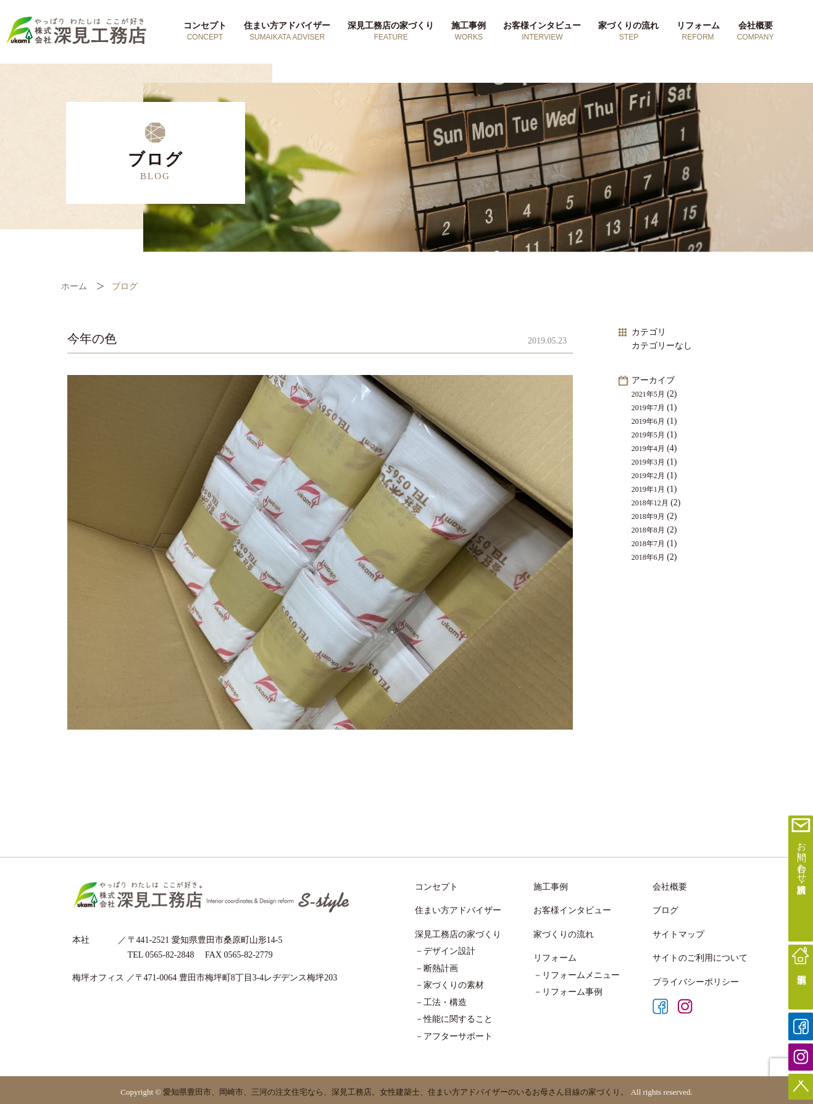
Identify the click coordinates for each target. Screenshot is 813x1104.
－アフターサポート (454, 1036)
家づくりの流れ (628, 31)
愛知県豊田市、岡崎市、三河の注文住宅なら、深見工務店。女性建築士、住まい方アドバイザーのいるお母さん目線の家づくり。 (395, 1092)
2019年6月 (648, 421)
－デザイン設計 (445, 951)
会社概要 (755, 31)
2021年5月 (648, 394)
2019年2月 (648, 475)
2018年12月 (650, 503)
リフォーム (698, 31)
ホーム (74, 286)
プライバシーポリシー (695, 982)
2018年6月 (648, 557)
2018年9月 (648, 516)
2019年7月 (648, 407)
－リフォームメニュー (576, 975)
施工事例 (468, 31)
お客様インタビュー (542, 31)
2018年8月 (648, 530)
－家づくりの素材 (449, 985)
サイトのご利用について (700, 958)
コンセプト (205, 31)
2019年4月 (648, 448)
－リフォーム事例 (567, 992)
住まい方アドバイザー (287, 31)
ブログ (665, 910)
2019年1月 (648, 489)
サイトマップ (678, 934)
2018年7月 (648, 543)
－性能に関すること (454, 1019)
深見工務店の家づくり (391, 31)
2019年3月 (648, 462)
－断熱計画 (436, 968)
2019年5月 (648, 435)
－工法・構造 (441, 1002)
